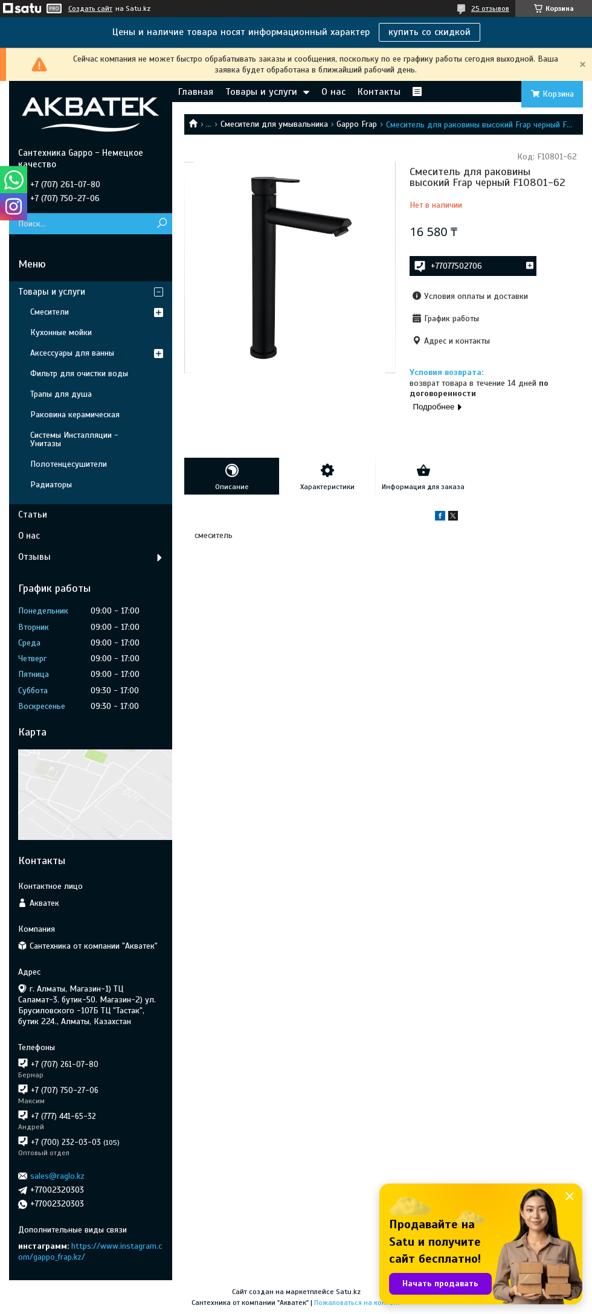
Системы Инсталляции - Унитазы (74, 439)
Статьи (32, 514)
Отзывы (34, 556)
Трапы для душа (61, 394)
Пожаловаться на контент (357, 1302)
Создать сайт (90, 8)
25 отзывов (490, 8)
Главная (195, 92)
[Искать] (161, 223)
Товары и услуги (261, 92)
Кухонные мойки (61, 332)
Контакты (379, 92)
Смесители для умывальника (274, 124)
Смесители (49, 312)
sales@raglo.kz (57, 1176)
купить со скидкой (429, 32)
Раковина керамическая (75, 414)
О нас (333, 92)
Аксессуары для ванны (72, 353)
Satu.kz (348, 1291)
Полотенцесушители (68, 464)
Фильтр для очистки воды (79, 373)
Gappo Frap (356, 124)
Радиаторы (51, 484)
